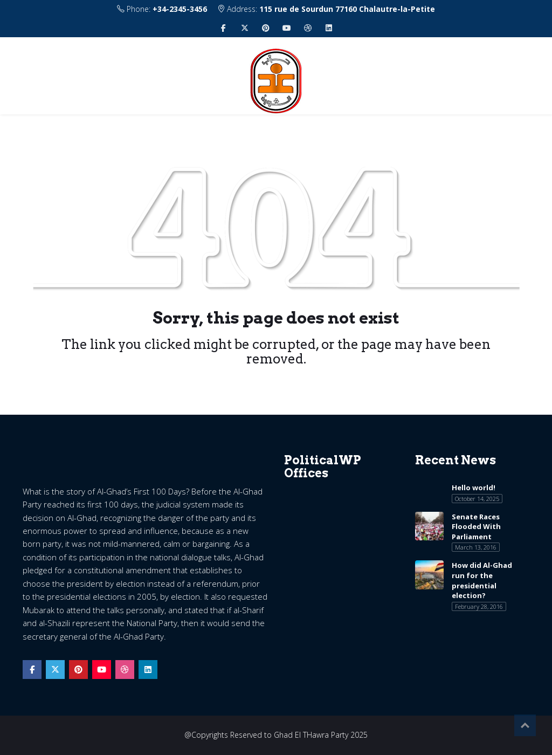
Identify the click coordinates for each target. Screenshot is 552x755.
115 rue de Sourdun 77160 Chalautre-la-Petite (347, 9)
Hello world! (473, 487)
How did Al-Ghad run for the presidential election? (482, 580)
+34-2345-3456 (180, 9)
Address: (326, 9)
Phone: (162, 9)
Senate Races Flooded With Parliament (476, 526)
